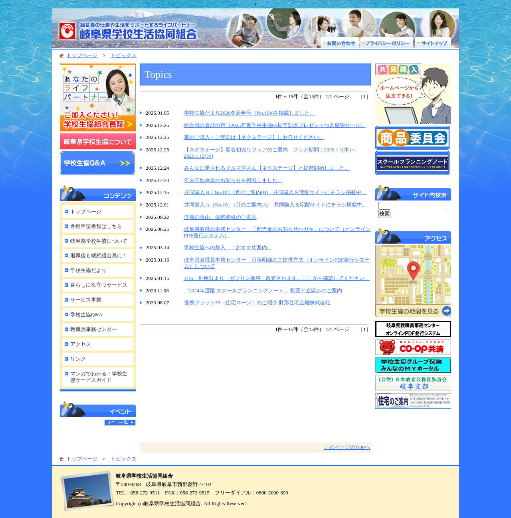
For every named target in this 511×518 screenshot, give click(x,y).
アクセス (80, 344)
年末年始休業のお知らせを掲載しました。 (233, 180)
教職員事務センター (93, 329)
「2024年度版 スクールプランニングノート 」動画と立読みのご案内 (263, 291)
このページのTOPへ (347, 447)
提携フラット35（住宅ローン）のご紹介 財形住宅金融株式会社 (257, 303)
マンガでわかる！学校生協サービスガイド (98, 377)
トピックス (124, 55)
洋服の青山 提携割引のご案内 (220, 217)
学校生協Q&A (86, 315)
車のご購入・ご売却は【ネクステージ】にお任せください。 (254, 137)
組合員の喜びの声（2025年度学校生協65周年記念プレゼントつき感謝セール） (275, 125)
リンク (78, 359)
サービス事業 (85, 300)
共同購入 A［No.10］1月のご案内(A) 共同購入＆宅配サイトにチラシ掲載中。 (275, 205)
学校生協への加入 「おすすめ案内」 (228, 247)
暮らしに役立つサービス (98, 285)
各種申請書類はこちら (96, 226)
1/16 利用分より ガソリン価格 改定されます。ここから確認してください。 (277, 278)
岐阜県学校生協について (98, 241)
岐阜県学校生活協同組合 (132, 28)
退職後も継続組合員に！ (98, 255)
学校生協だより (88, 270)
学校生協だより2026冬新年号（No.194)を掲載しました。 (249, 113)
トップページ (81, 55)
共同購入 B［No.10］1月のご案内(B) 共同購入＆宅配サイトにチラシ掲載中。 (275, 192)
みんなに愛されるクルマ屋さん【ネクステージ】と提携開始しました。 (267, 168)
